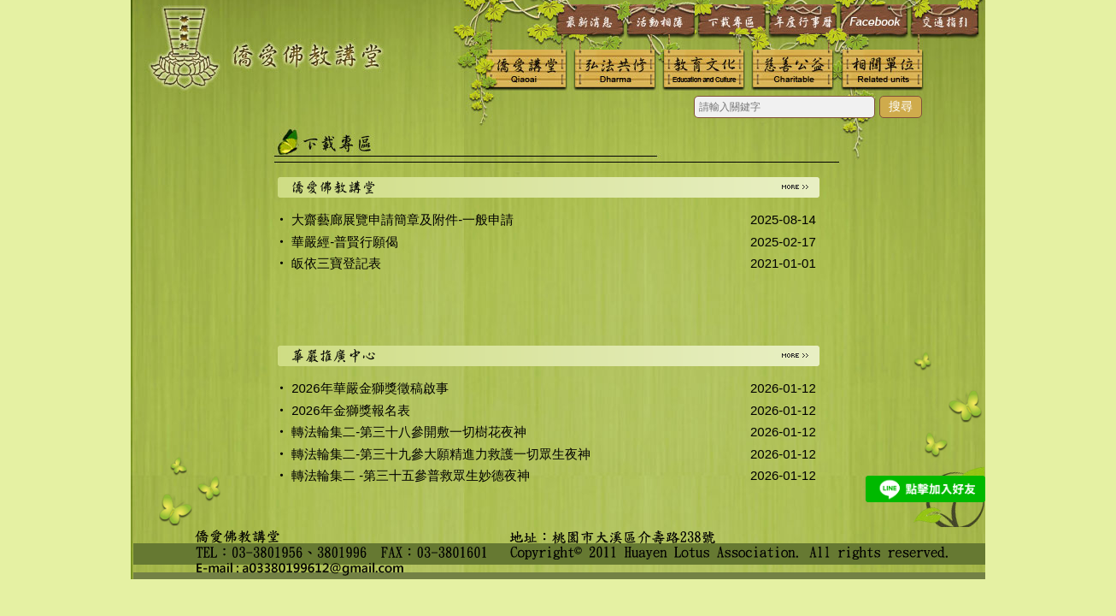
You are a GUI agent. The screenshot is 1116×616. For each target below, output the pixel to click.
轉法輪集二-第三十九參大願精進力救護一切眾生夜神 (440, 454)
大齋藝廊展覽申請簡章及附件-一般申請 (402, 219)
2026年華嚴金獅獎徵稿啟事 (369, 388)
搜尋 (901, 106)
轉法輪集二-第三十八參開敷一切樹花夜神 (408, 431)
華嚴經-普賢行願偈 (344, 241)
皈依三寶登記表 (336, 263)
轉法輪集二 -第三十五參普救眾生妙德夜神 (410, 475)
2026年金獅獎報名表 (350, 410)
